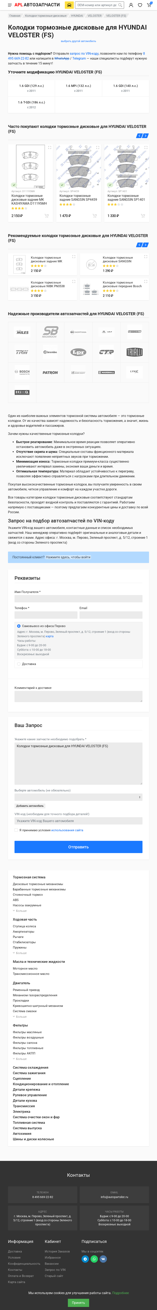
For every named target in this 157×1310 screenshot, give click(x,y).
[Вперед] (145, 135)
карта (50, 636)
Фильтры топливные (28, 1048)
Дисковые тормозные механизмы (38, 884)
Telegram (79, 58)
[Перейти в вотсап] (94, 1259)
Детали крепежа (26, 1089)
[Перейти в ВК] (103, 1259)
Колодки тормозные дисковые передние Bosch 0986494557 (122, 286)
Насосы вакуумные (27, 905)
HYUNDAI (77, 15)
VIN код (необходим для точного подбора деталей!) (52, 814)
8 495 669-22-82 (42, 1197)
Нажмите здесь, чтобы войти (68, 557)
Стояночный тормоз (28, 895)
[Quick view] (74, 256)
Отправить (78, 847)
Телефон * (22, 608)
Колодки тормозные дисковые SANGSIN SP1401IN (118, 261)
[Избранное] (140, 5)
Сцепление (22, 1078)
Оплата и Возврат (21, 1276)
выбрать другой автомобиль (78, 41)
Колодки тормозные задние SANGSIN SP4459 (78, 198)
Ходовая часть (25, 919)
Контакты (15, 1270)
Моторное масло (25, 968)
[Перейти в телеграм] (85, 1259)
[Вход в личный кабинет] (131, 5)
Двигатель (21, 983)
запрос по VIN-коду (84, 53)
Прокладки (21, 1000)
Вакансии (52, 1264)
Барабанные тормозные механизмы (39, 889)
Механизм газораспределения (35, 995)
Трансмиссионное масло (31, 974)
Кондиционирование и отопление (41, 1084)
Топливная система (29, 1122)
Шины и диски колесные (33, 1139)
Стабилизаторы (24, 942)
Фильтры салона (25, 1043)
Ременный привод (26, 990)
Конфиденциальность (24, 1264)
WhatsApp (61, 58)
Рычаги (18, 937)
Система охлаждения (30, 1067)
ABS (16, 900)
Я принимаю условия (51, 830)
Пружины (20, 947)
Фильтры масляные (27, 1032)
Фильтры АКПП (24, 1053)
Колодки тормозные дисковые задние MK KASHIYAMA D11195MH (29, 199)
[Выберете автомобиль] (69, 5)
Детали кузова (25, 1100)
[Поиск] (120, 5)
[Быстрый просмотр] (49, 147)
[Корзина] (149, 5)
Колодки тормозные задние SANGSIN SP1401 (126, 198)
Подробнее (120, 1293)
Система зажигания (29, 1073)
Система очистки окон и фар (36, 1117)
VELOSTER (95, 15)
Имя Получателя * (27, 592)
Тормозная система (29, 877)
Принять (78, 1303)
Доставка (15, 1251)
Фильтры (20, 1025)
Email (83, 608)
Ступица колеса (24, 926)
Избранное (53, 1257)
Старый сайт (54, 1276)
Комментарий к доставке (33, 688)
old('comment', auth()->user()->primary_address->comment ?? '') (78, 696)
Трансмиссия (24, 1106)
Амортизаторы (23, 931)
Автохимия (22, 1134)
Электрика (21, 1111)
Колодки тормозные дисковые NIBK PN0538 (48, 284)
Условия (14, 1257)
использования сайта (67, 830)
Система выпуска (27, 1128)
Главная (14, 15)
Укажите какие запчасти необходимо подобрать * (50, 739)
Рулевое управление (30, 1095)
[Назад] (139, 135)
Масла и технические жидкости (39, 962)
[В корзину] (46, 215)
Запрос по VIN (55, 1270)
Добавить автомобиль (30, 805)
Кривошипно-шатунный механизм (38, 1006)
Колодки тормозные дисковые (45, 15)
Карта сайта (16, 1282)
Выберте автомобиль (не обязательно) (43, 790)
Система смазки (25, 1011)
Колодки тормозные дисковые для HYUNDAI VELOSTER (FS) (78, 764)
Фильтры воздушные (28, 1037)
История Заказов (57, 1251)
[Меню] (10, 5)
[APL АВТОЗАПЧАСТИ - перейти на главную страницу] (37, 5)
